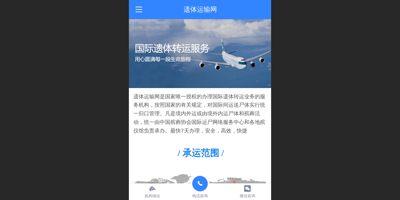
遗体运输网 (200, 9)
